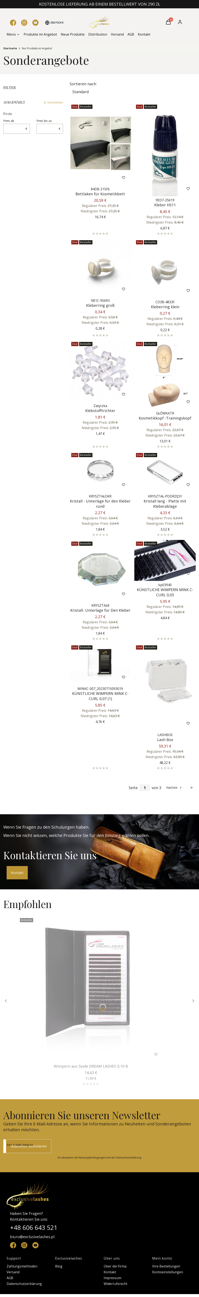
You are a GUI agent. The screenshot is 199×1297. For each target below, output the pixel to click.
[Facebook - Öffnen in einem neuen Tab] (13, 23)
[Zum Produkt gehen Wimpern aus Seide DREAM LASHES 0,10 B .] (90, 989)
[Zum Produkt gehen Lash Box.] (165, 687)
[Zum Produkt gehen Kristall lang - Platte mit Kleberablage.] (165, 471)
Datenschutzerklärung (24, 1283)
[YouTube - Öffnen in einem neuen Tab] (35, 23)
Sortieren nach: (83, 84)
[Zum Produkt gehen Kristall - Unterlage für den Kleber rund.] (100, 471)
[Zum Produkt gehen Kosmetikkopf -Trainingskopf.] (165, 374)
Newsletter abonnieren (28, 1146)
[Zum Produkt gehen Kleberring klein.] (165, 268)
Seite (133, 788)
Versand (13, 1272)
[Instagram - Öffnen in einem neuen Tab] (24, 23)
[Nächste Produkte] (174, 787)
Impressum (112, 1278)
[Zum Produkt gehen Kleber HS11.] (165, 149)
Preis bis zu (44, 121)
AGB (10, 1278)
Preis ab (8, 121)
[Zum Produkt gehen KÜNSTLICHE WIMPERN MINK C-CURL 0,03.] (165, 560)
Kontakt (17, 872)
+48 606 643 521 (33, 1227)
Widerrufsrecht (115, 1283)
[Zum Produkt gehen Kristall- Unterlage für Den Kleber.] (100, 570)
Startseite (10, 48)
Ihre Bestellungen (166, 1266)
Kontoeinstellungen (167, 1272)
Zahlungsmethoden (22, 1266)
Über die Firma (115, 1266)
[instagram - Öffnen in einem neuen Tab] (24, 1245)
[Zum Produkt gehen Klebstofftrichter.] (100, 371)
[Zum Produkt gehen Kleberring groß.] (100, 268)
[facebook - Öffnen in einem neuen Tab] (13, 1245)
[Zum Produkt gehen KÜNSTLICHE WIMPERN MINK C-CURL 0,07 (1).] (100, 664)
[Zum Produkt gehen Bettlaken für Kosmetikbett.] (100, 144)
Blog (58, 1266)
